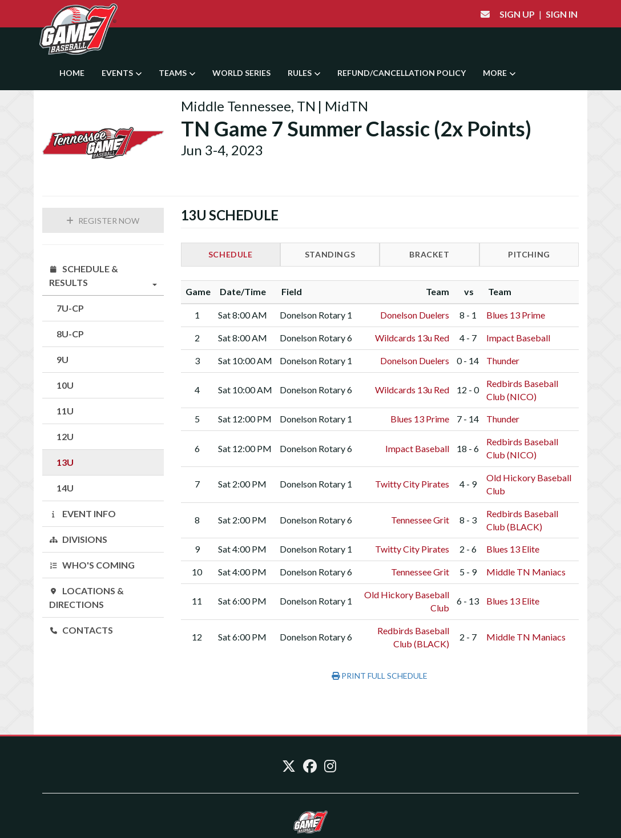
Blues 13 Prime (515, 314)
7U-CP (70, 308)
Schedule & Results (103, 276)
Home (71, 73)
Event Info (82, 513)
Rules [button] (304, 73)
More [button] (499, 73)
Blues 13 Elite (512, 548)
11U (65, 410)
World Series (241, 73)
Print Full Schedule (380, 675)
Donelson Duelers (414, 314)
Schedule (230, 254)
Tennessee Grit (420, 519)
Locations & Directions (86, 597)
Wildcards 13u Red (412, 337)
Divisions (78, 539)
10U (65, 385)
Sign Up (517, 14)
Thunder (502, 360)
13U (65, 462)
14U (65, 487)
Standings (330, 254)
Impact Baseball (518, 337)
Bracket (429, 254)
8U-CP (70, 333)
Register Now (102, 220)
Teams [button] (177, 73)
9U (62, 359)
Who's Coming (92, 564)
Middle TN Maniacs (526, 571)
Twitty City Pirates (412, 483)
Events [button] (122, 73)
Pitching (529, 254)
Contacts (81, 630)
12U (65, 436)
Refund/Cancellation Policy (401, 73)
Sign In (562, 14)
